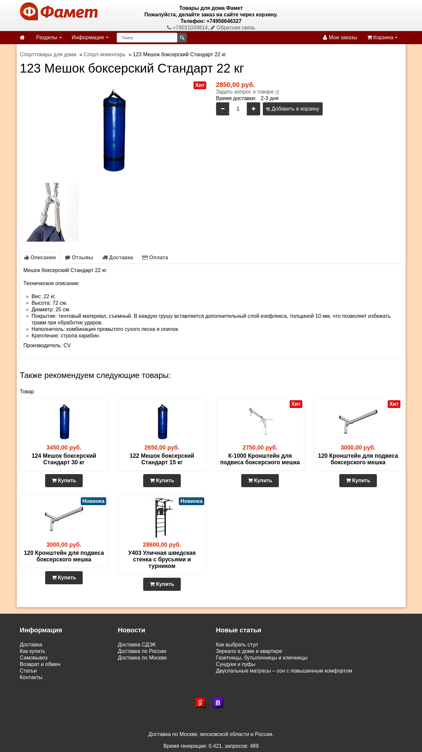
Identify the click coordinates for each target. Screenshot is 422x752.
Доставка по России (142, 651)
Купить (64, 480)
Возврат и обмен (40, 664)
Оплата (155, 257)
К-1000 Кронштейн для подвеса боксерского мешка (260, 459)
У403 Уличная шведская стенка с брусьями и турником (161, 559)
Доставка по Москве (142, 657)
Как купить (32, 651)
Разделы (49, 37)
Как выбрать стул (237, 644)
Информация (90, 37)
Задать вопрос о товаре (245, 91)
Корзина (382, 37)
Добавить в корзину (292, 108)
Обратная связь (233, 27)
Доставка (117, 257)
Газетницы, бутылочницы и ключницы (262, 657)
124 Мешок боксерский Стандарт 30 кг (64, 459)
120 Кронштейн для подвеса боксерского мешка (358, 459)
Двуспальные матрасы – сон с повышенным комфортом (284, 671)
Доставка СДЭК (137, 644)
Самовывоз (34, 657)
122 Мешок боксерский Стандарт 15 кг (162, 459)
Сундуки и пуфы (236, 664)
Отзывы (79, 257)
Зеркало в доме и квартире (249, 651)
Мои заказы (340, 37)
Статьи (28, 671)
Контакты (31, 677)
